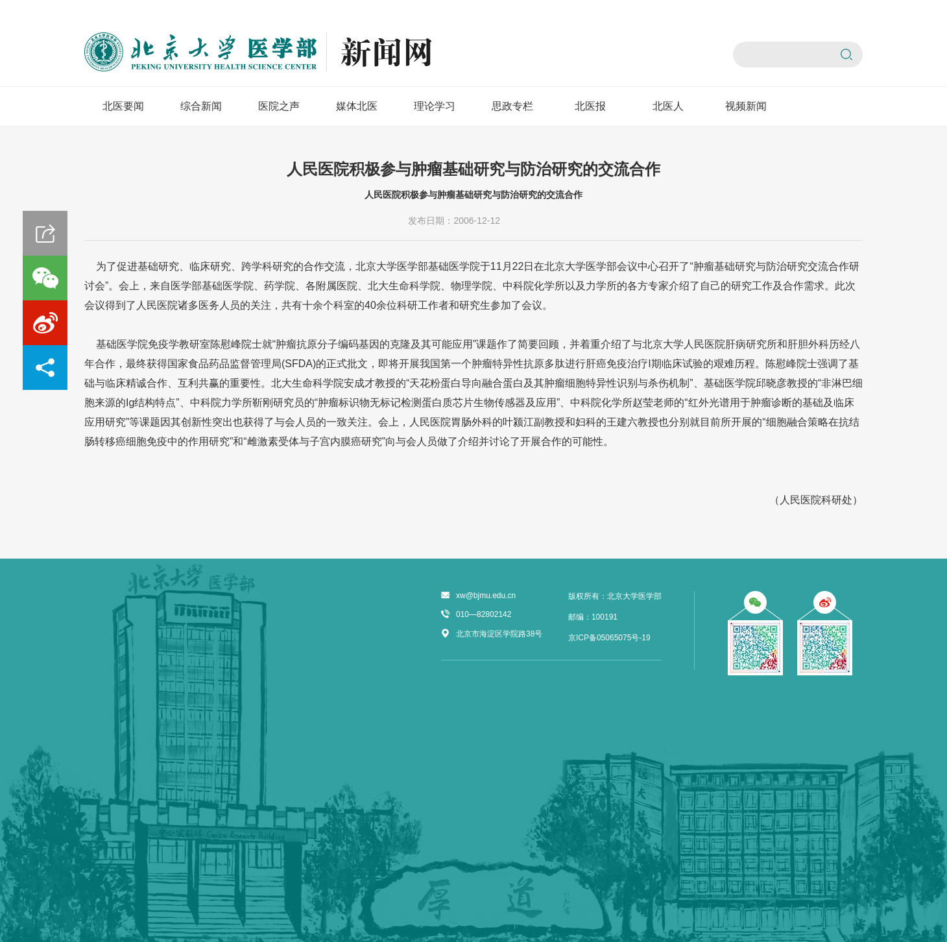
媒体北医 (357, 106)
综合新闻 (201, 106)
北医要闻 (123, 106)
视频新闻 (746, 106)
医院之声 (279, 106)
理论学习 (434, 106)
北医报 (590, 106)
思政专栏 (512, 106)
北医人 (668, 106)
